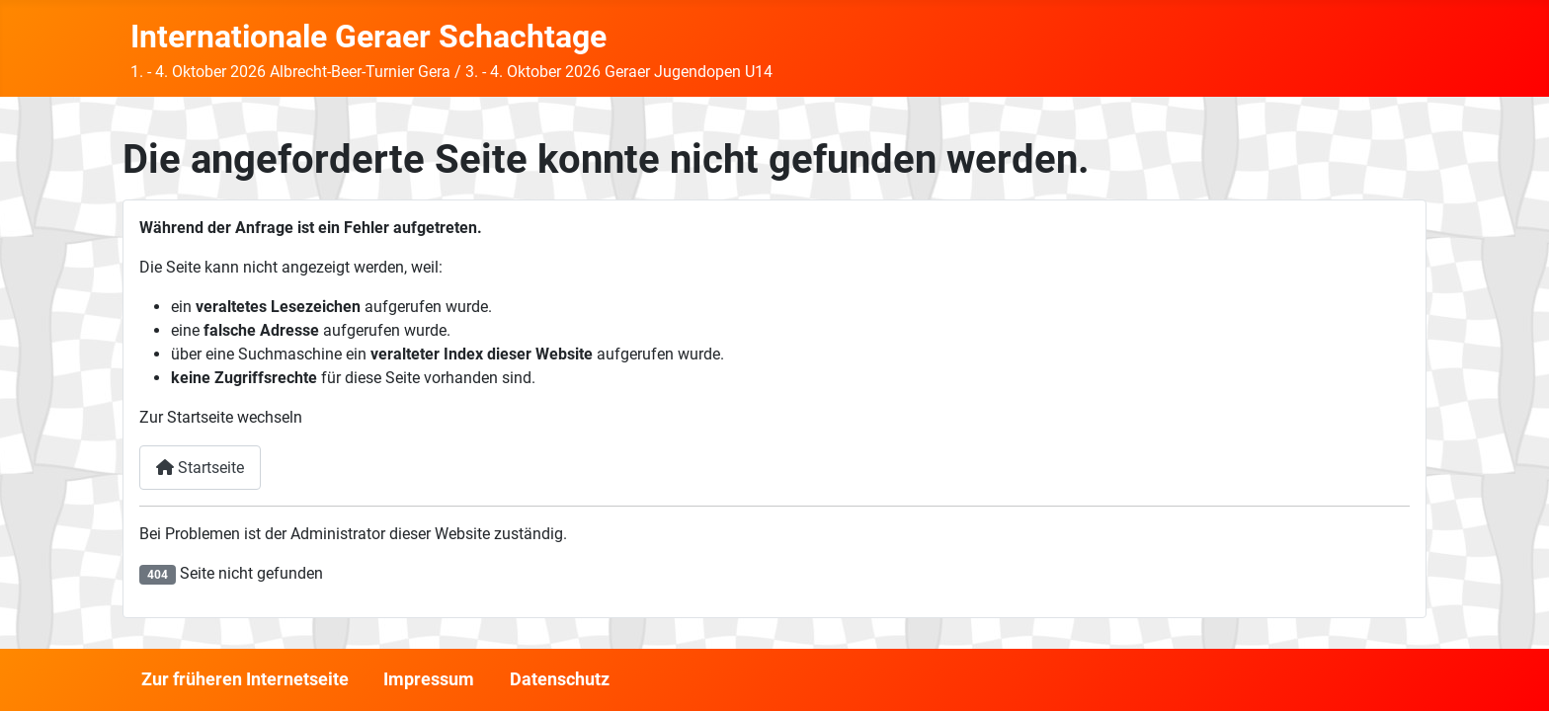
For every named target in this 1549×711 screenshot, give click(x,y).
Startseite (200, 467)
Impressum (428, 679)
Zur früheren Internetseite (245, 679)
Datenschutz (560, 679)
